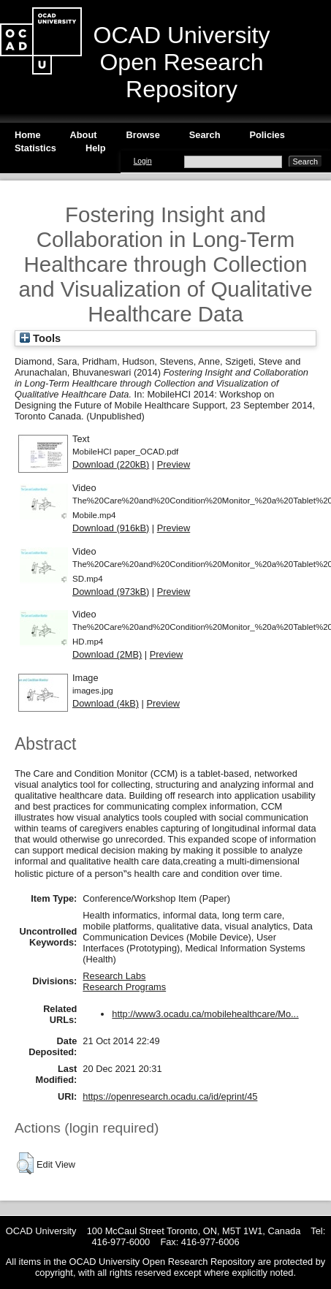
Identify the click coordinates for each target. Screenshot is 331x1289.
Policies (266, 134)
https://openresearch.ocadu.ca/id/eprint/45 (170, 1096)
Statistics (35, 147)
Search (205, 134)
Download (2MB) (107, 654)
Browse (143, 134)
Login (143, 161)
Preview (174, 464)
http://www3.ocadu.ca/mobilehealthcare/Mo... (205, 1013)
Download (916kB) (110, 527)
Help (95, 147)
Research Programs (124, 986)
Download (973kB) (110, 591)
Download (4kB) (105, 703)
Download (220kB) (110, 464)
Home (28, 134)
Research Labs (114, 975)
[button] (25, 1163)
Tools (40, 338)
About (83, 134)
